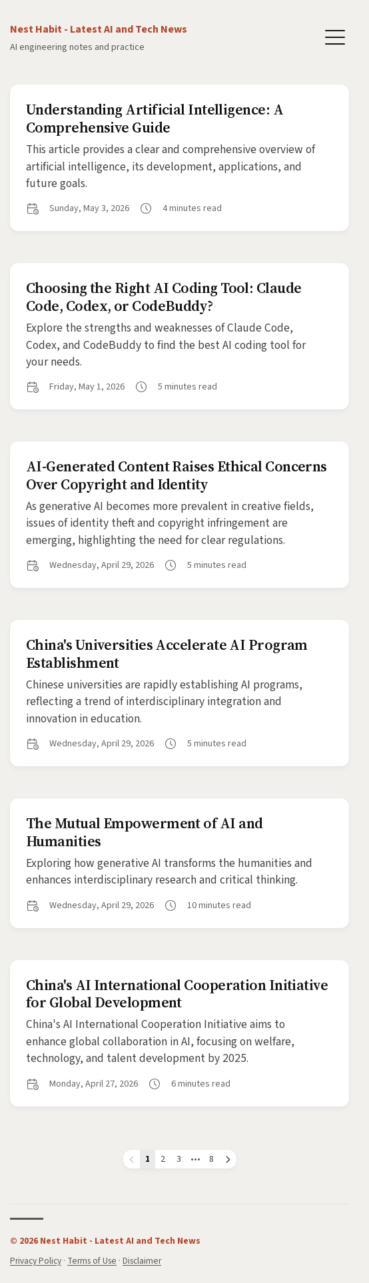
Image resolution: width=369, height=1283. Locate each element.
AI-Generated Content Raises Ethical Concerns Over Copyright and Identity (176, 474)
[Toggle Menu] (335, 36)
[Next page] (228, 1159)
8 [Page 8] (211, 1159)
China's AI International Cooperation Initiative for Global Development (177, 993)
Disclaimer (142, 1260)
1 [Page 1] (147, 1159)
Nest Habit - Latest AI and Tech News (98, 29)
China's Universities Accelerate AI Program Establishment (167, 653)
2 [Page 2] (163, 1159)
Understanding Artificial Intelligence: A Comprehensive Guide (154, 117)
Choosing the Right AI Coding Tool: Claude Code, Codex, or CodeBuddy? (163, 296)
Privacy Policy (35, 1260)
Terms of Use (92, 1260)
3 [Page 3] (179, 1159)
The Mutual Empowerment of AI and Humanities (144, 831)
